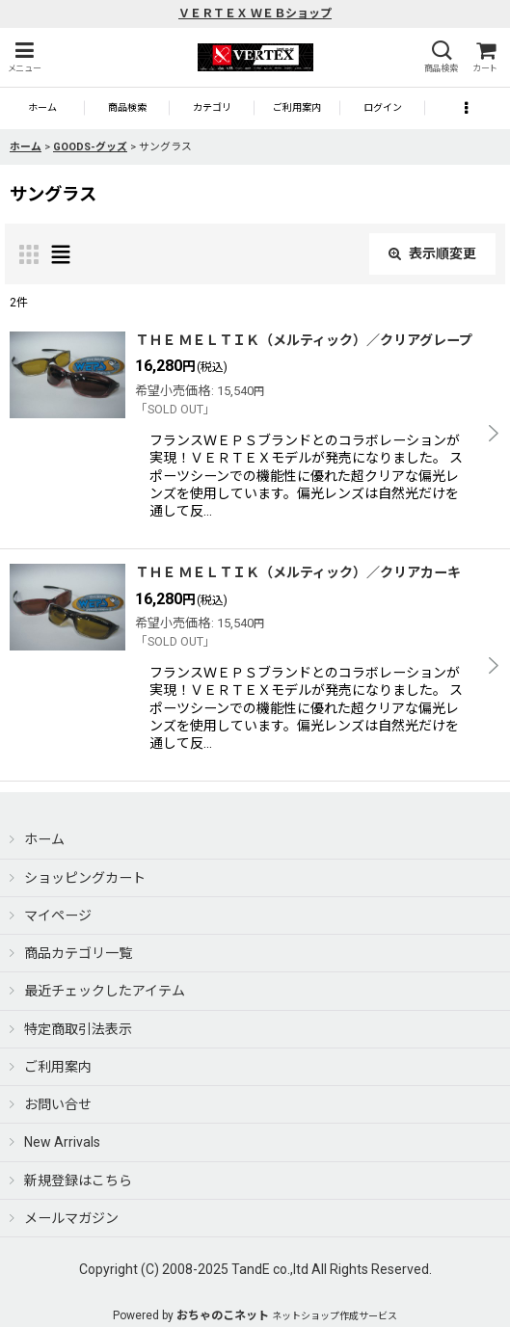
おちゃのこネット (222, 1315)
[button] (24, 57)
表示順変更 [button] (432, 253)
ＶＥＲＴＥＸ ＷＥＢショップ (255, 13)
